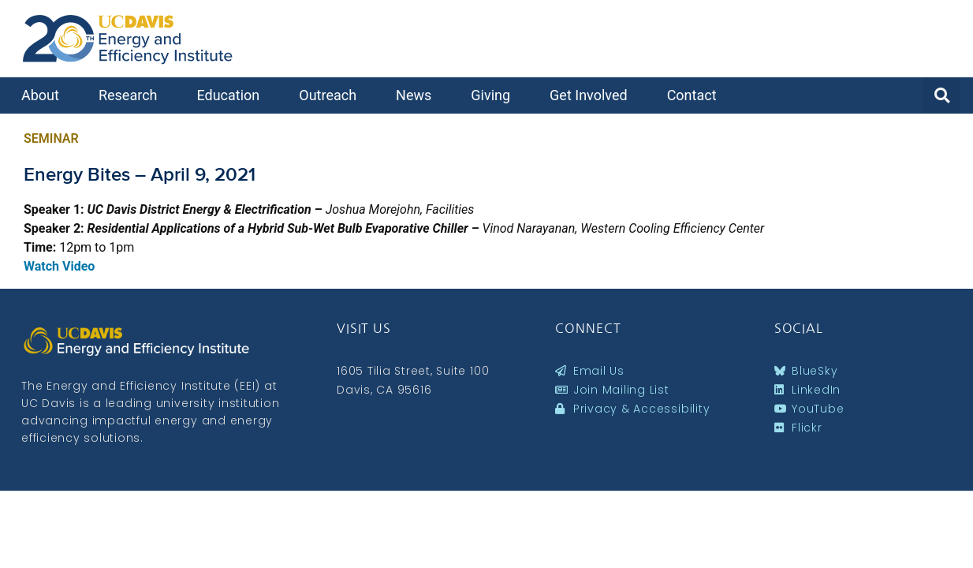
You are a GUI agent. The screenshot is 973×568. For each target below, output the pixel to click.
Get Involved (593, 95)
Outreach (331, 95)
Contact (696, 95)
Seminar (51, 138)
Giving (494, 95)
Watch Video (59, 266)
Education (231, 95)
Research (132, 95)
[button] (941, 95)
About (44, 95)
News (417, 95)
